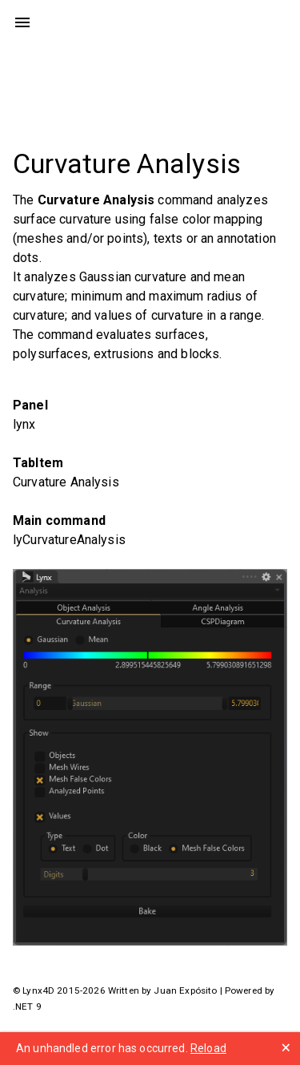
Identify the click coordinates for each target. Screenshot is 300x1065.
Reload (208, 1048)
